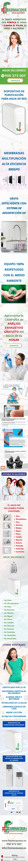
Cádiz (15, 859)
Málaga (15, 855)
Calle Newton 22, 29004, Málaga (15, 857)
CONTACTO (15, 80)
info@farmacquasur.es (14, 847)
